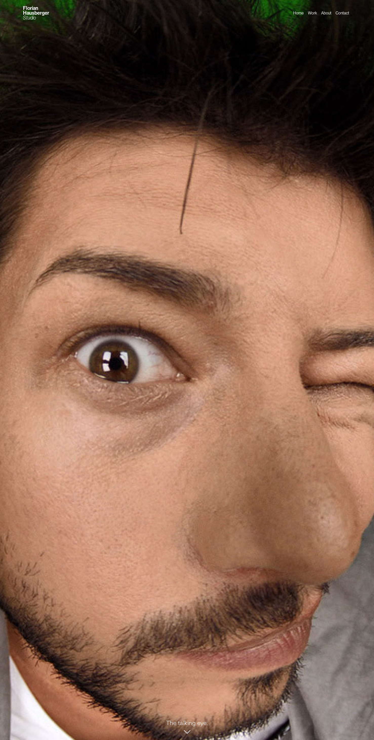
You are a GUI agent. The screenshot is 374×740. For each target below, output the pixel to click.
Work (312, 13)
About (326, 13)
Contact (342, 13)
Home (298, 13)
